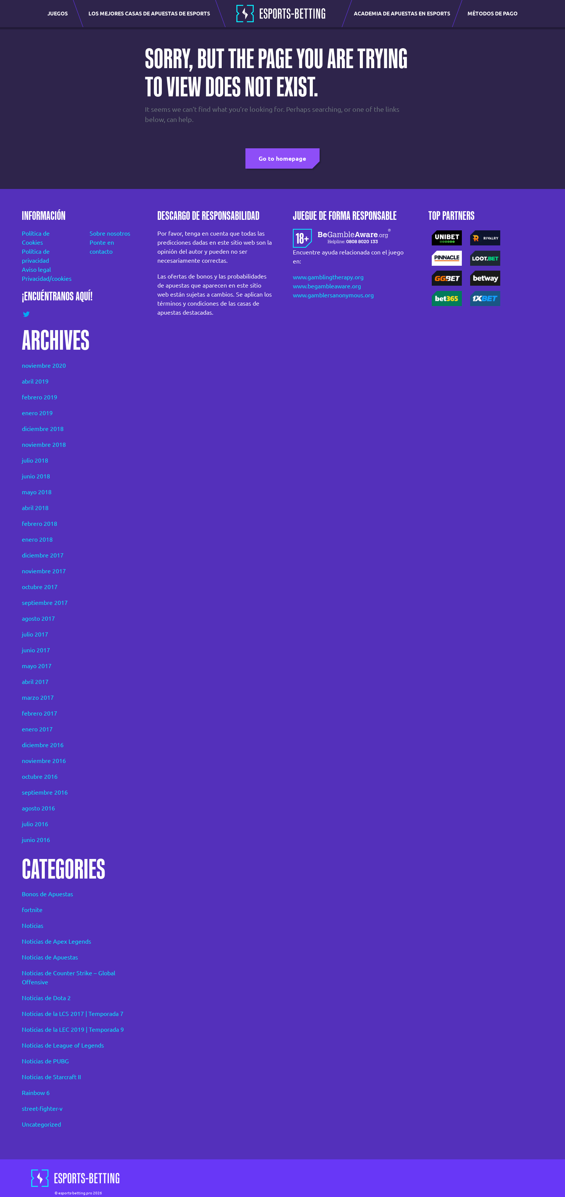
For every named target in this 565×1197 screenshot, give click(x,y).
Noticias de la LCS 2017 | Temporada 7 (72, 1013)
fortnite (32, 909)
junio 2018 (36, 476)
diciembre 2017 (43, 555)
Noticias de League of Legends (63, 1045)
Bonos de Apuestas (47, 894)
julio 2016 (35, 824)
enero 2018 (37, 539)
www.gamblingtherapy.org (328, 277)
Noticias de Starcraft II (51, 1077)
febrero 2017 (39, 713)
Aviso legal (36, 269)
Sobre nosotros (110, 233)
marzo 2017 (38, 697)
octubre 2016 (40, 776)
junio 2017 (36, 650)
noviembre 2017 (44, 571)
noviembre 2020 (44, 365)
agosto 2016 (38, 808)
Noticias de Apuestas (50, 957)
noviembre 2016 (44, 760)
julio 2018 (35, 460)
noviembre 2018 (44, 444)
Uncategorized (41, 1124)
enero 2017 (37, 729)
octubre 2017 (40, 586)
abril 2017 (35, 681)
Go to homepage (282, 158)
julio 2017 (35, 634)
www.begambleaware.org (327, 286)
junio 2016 (36, 839)
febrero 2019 (39, 397)
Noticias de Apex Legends (56, 941)
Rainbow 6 (36, 1092)
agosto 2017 (38, 618)
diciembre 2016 (43, 745)
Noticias (32, 925)
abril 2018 (35, 507)
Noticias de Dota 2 (46, 997)
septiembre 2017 (45, 602)
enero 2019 (37, 413)
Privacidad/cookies (45, 278)
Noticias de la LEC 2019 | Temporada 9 (73, 1029)
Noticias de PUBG (45, 1061)
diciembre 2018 (43, 428)
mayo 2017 (37, 665)
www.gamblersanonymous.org (333, 295)
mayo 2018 (37, 492)
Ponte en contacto (102, 247)
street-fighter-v (42, 1108)
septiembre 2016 (45, 792)
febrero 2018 (39, 523)
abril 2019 (35, 381)
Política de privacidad (36, 256)
